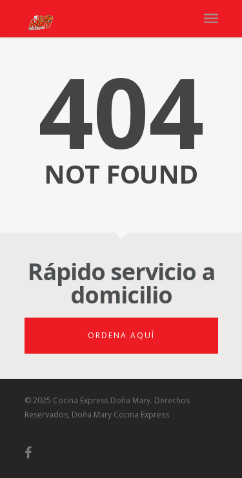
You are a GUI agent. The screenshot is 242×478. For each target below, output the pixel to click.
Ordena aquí (121, 335)
